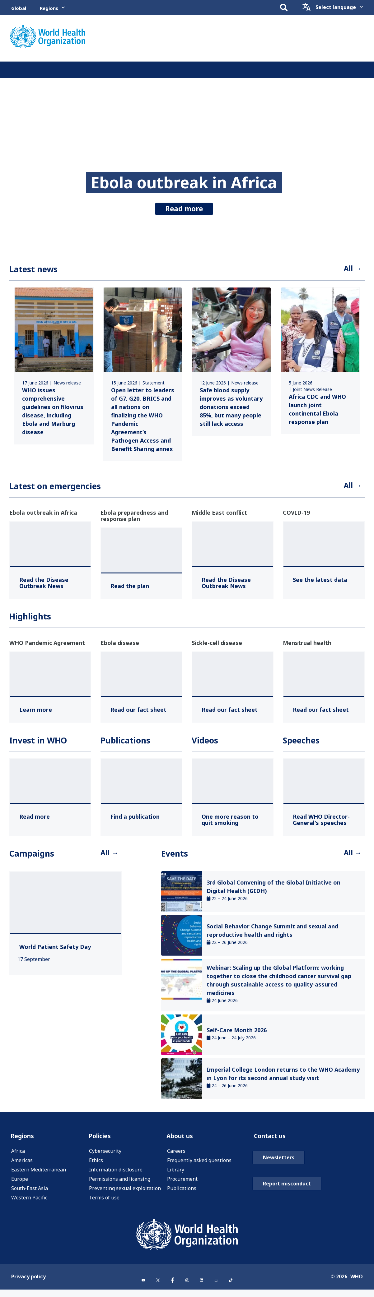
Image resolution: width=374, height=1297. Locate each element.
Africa (18, 1156)
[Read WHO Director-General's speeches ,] (324, 822)
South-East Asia (29, 1193)
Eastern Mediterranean (38, 1174)
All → (351, 269)
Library (175, 1174)
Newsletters (278, 1177)
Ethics (96, 1165)
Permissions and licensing (119, 1184)
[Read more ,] (34, 819)
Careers (176, 1156)
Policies (101, 1140)
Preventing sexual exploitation (125, 1193)
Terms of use (104, 1202)
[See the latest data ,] (320, 582)
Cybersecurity (105, 1156)
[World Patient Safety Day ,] (55, 950)
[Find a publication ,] (135, 819)
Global (18, 8)
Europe (19, 1184)
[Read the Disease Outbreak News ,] (50, 585)
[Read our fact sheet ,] (138, 712)
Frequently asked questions (199, 1165)
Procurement (182, 1184)
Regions (49, 8)
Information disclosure (116, 1174)
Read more (184, 205)
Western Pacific (29, 1202)
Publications (181, 1193)
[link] (54, 367)
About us (182, 1140)
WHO (356, 1285)
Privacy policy (28, 1285)
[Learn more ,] (35, 712)
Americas (22, 1165)
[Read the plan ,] (130, 588)
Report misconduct (287, 1203)
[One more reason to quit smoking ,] (232, 822)
